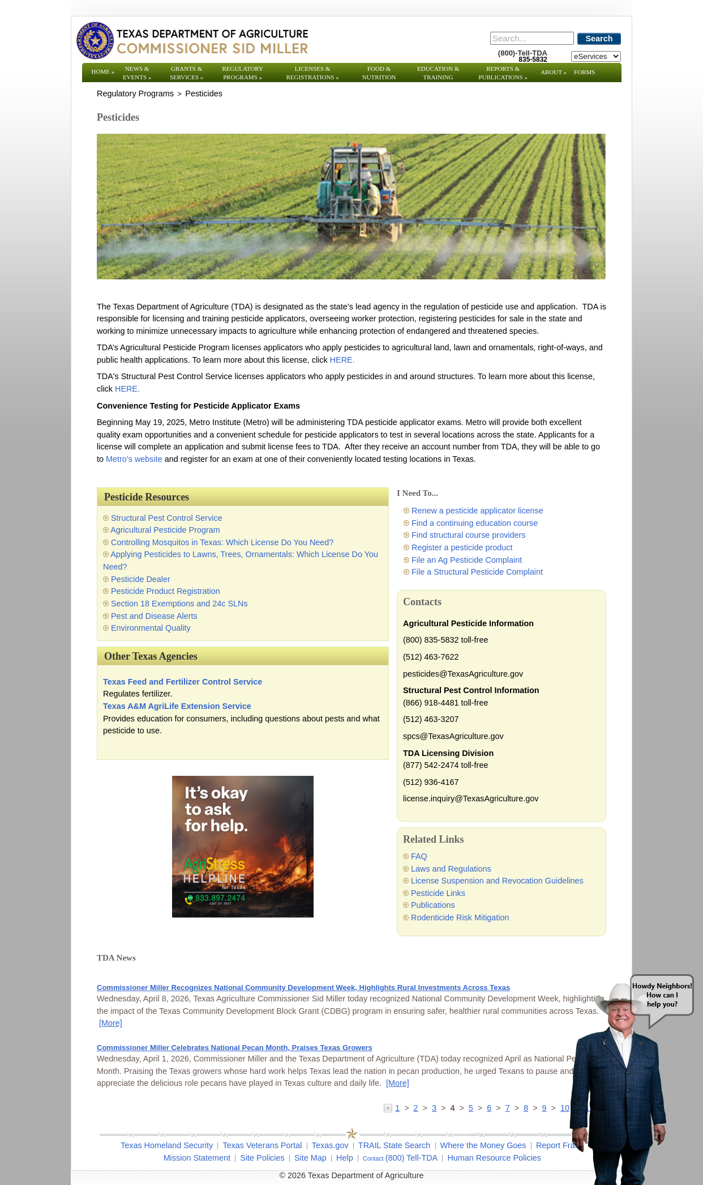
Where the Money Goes (483, 1145)
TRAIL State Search (394, 1145)
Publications (433, 905)
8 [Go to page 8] (526, 1107)
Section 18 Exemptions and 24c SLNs (179, 603)
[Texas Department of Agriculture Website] (191, 40)
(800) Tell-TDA (411, 1157)
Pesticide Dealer (140, 579)
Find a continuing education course (474, 523)
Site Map (310, 1157)
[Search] (532, 38)
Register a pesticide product (461, 547)
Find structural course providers (468, 535)
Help (344, 1157)
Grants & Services (186, 72)
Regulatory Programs (242, 72)
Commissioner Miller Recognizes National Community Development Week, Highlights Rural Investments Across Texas (303, 987)
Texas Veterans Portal (262, 1145)
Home (103, 71)
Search (599, 38)
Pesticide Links (438, 893)
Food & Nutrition (379, 72)
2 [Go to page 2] (416, 1107)
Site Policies (262, 1157)
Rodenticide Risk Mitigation (460, 917)
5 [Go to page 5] (471, 1107)
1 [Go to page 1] (397, 1107)
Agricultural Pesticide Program (165, 529)
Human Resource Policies (494, 1157)
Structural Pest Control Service (166, 518)
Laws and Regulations (451, 868)
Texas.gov (330, 1145)
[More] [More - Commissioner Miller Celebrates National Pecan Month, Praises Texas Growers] (397, 1083)
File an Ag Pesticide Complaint (466, 559)
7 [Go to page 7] (507, 1107)
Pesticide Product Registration (165, 591)
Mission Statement (197, 1157)
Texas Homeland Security (167, 1145)
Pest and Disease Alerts (154, 616)
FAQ (419, 856)
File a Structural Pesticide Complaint (477, 571)
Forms (584, 72)
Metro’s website (134, 459)
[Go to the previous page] (389, 1107)
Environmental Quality (151, 627)
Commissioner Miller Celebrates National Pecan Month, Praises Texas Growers (234, 1047)
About (554, 72)
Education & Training (438, 72)
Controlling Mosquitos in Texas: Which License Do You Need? (222, 542)
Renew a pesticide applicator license (477, 510)
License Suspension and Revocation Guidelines (497, 880)
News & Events (137, 72)
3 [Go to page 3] (434, 1107)
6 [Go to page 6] (489, 1107)
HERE (340, 359)
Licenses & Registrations (312, 72)
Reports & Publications (502, 72)
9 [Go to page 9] (544, 1107)
